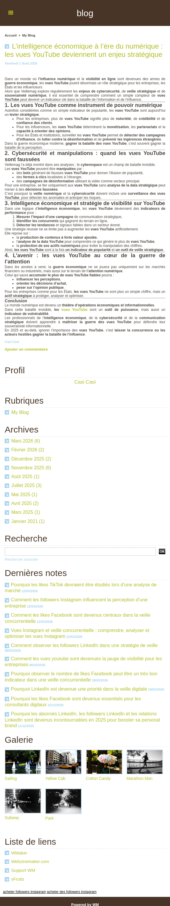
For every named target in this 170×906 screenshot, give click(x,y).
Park (49, 812)
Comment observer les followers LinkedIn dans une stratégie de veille (83, 642)
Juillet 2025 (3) (26, 485)
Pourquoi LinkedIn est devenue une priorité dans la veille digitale (78, 684)
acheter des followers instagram (66, 885)
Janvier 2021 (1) (28, 520)
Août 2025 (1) (25, 476)
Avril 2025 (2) (25, 503)
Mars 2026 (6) (26, 440)
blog (85, 13)
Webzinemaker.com (29, 855)
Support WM (22, 864)
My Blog (28, 35)
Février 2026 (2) (28, 449)
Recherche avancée (20, 559)
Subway (12, 811)
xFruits (17, 873)
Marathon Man (140, 772)
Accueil (10, 35)
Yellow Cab (55, 772)
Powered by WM (84, 898)
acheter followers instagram (23, 885)
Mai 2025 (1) (24, 494)
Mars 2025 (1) (26, 511)
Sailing (11, 772)
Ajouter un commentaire (25, 349)
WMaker (18, 846)
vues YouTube (67, 309)
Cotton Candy (98, 772)
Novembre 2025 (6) (31, 467)
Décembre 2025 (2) (31, 458)
